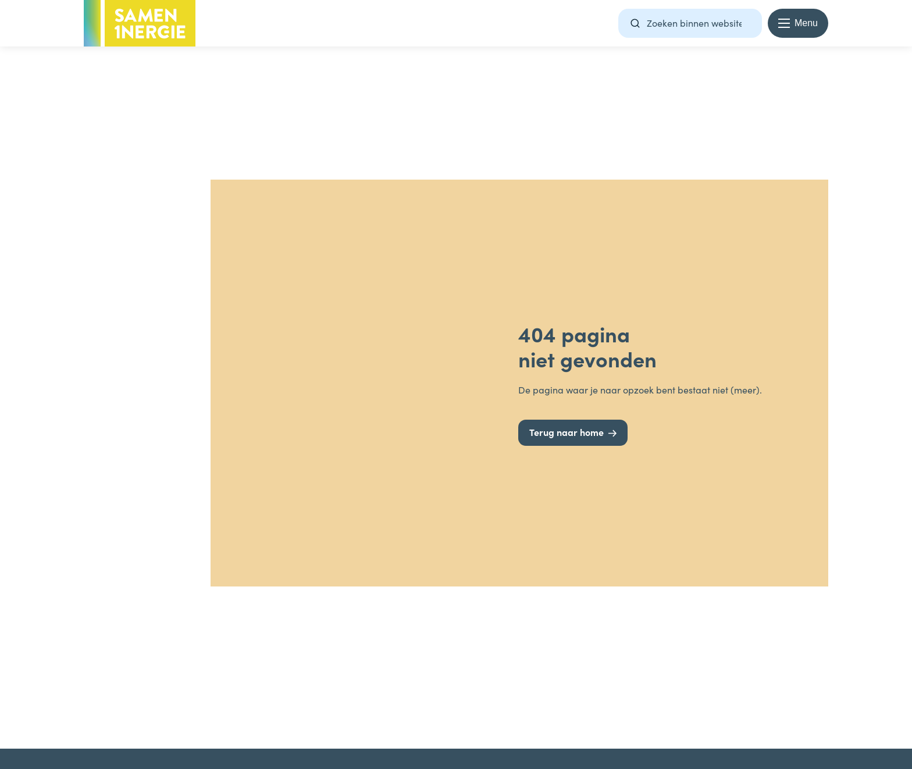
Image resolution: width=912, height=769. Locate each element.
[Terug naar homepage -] (139, 23)
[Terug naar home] (573, 433)
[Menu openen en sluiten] (798, 23)
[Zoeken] (635, 23)
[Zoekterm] (690, 23)
